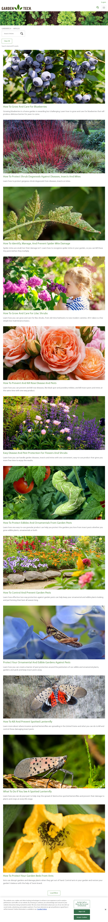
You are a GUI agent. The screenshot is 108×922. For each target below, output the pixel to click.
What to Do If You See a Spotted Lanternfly (27, 791)
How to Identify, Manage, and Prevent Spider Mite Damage (36, 243)
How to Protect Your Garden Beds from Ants (28, 876)
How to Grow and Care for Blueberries (25, 107)
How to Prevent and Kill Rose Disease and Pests (29, 383)
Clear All (7, 41)
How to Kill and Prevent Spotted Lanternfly (27, 721)
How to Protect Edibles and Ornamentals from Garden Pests (37, 523)
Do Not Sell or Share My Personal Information (81, 904)
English (103, 2)
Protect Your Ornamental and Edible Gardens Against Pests (36, 662)
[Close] (105, 909)
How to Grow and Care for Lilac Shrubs (25, 313)
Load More (54, 893)
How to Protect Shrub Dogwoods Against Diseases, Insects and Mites (42, 176)
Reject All (82, 911)
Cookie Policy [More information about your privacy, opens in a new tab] (42, 909)
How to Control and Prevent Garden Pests (27, 592)
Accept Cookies (82, 917)
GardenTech (6, 29)
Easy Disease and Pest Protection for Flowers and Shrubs (35, 453)
